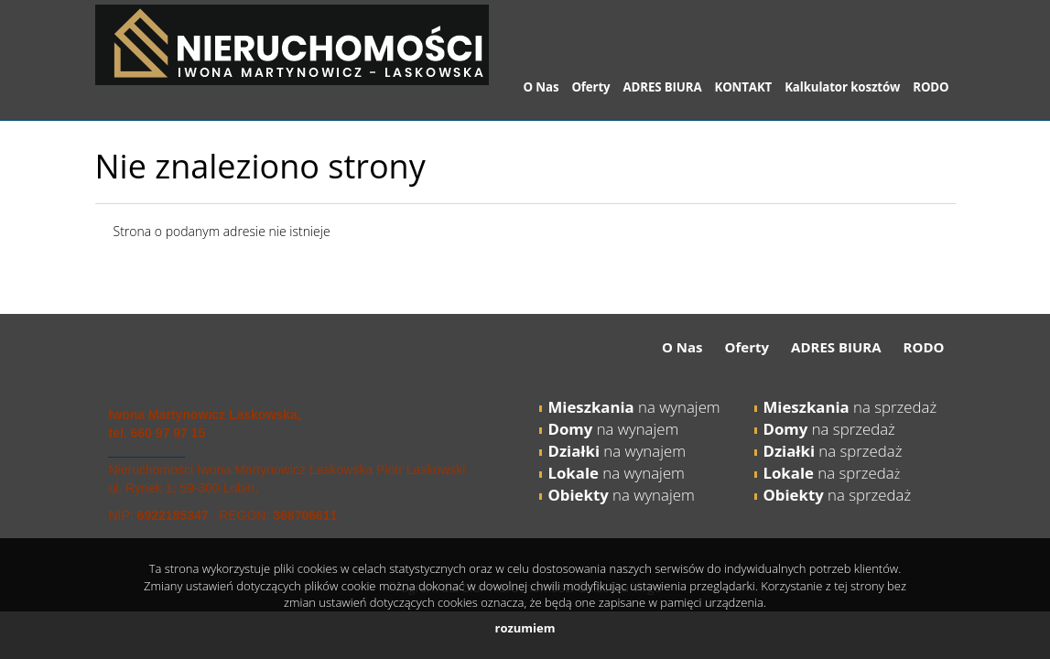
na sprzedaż (850, 406)
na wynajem (634, 406)
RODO (930, 87)
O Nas (541, 87)
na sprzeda (828, 472)
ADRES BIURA (662, 87)
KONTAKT (743, 87)
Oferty (590, 87)
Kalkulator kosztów (842, 87)
